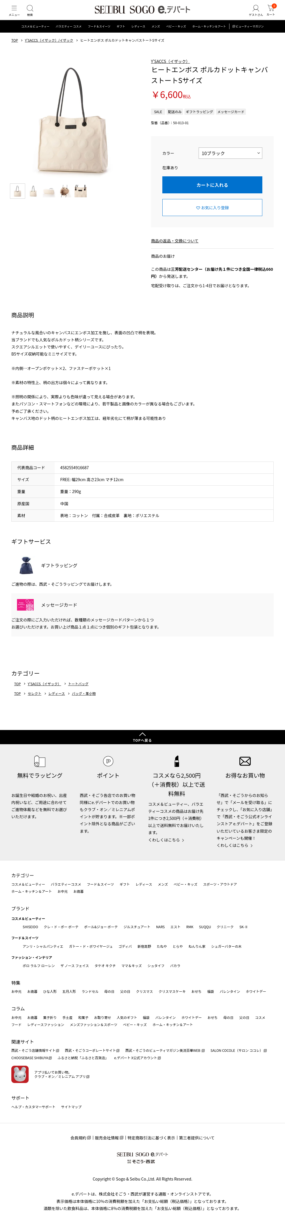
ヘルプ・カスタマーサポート (33, 1106)
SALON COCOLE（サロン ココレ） (236, 1050)
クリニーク (225, 926)
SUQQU (205, 926)
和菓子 (83, 1017)
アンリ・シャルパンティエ (43, 946)
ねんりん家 (196, 946)
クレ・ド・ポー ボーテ (61, 926)
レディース (138, 35)
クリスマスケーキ (172, 991)
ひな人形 (50, 991)
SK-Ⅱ (243, 926)
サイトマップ (71, 1106)
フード (16, 1024)
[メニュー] (15, 15)
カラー (168, 162)
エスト (175, 926)
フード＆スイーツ (99, 35)
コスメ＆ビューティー (35, 35)
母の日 (109, 991)
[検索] (33, 15)
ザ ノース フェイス (74, 965)
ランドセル (90, 991)
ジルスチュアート (137, 926)
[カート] (269, 15)
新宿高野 (144, 946)
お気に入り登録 (215, 216)
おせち (196, 991)
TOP (14, 49)
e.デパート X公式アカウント (135, 1057)
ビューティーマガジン (250, 35)
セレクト (34, 702)
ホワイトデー (256, 991)
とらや (178, 946)
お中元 (63, 891)
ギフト (121, 35)
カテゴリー (22, 875)
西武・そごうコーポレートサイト (90, 1050)
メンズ (156, 35)
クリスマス (144, 991)
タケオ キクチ (105, 965)
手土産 (67, 1017)
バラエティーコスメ (66, 884)
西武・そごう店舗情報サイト (33, 1050)
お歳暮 (78, 891)
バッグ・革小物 (84, 702)
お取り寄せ (102, 1017)
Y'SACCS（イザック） (170, 70)
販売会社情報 (107, 1138)
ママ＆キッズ (132, 965)
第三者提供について (197, 1138)
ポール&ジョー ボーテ (101, 926)
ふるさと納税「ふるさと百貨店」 (83, 1057)
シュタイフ (156, 965)
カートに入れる (212, 193)
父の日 (125, 991)
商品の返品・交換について (175, 249)
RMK (189, 926)
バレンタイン (230, 991)
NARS (160, 926)
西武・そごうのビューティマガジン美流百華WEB (163, 1050)
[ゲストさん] (251, 15)
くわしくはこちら (164, 840)
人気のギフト (127, 1017)
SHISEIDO (30, 926)
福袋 (210, 991)
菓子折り (50, 1017)
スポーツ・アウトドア (220, 884)
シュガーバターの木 (226, 946)
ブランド (20, 908)
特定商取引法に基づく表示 (151, 1138)
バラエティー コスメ (69, 35)
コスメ (260, 1017)
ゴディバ (125, 946)
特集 (15, 982)
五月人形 (69, 991)
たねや (162, 946)
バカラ (175, 965)
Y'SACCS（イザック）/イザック (49, 49)
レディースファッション (45, 1024)
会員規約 (78, 1138)
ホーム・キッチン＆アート (209, 35)
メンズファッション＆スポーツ (94, 1024)
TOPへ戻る (142, 740)
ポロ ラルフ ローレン (39, 965)
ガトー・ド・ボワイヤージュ (91, 946)
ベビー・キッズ (176, 35)
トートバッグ (78, 693)
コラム (18, 1008)
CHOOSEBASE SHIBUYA (29, 1057)
